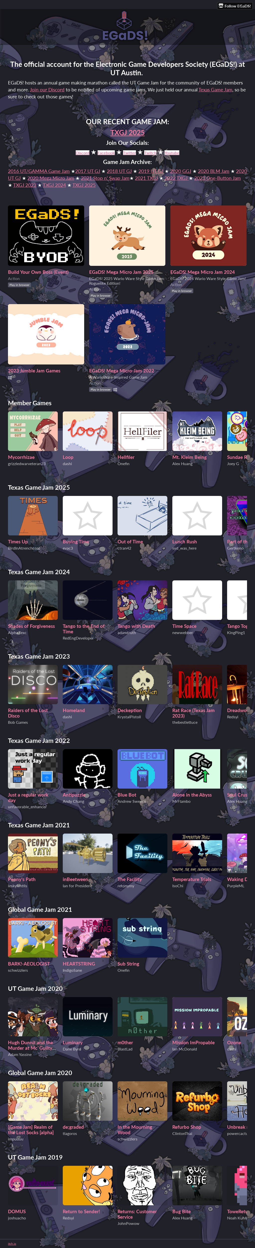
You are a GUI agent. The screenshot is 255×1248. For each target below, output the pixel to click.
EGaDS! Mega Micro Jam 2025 (121, 272)
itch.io (12, 1244)
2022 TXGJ (176, 178)
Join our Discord (47, 89)
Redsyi (232, 716)
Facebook (106, 152)
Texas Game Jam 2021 (39, 825)
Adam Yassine (20, 1054)
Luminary (73, 1042)
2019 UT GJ (150, 171)
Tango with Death (136, 626)
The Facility (130, 879)
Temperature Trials (191, 879)
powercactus (238, 1133)
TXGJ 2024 (54, 185)
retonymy (126, 885)
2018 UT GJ (119, 171)
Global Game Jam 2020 (40, 1072)
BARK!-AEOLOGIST (29, 963)
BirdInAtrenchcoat (24, 548)
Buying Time (76, 541)
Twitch (150, 152)
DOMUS (17, 1211)
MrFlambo (181, 801)
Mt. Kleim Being (189, 457)
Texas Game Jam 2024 (39, 571)
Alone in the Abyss (192, 795)
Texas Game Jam (215, 89)
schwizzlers (18, 970)
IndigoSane (72, 970)
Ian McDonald (184, 1049)
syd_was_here (184, 548)
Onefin (123, 463)
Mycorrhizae (21, 457)
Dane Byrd (72, 1049)
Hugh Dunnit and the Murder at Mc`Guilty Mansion (30, 1048)
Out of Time (130, 541)
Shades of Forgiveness (31, 626)
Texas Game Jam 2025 (39, 487)
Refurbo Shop (186, 1127)
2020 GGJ (180, 171)
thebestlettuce (184, 722)
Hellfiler (126, 457)
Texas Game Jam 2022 (39, 740)
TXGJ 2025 (127, 132)
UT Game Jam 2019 (35, 1157)
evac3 (68, 548)
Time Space (184, 626)
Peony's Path (22, 879)
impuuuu (15, 1138)
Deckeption (130, 710)
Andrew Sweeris (132, 801)
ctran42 (124, 548)
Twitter (129, 152)
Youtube (172, 152)
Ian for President (77, 885)
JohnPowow (128, 1223)
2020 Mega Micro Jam (50, 178)
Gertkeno (235, 548)
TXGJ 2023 (24, 185)
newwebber (182, 632)
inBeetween (75, 879)
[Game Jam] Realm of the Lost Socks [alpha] (31, 1129)
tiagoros (70, 1133)
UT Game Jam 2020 (35, 988)
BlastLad (125, 1049)
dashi (67, 463)
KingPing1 (236, 632)
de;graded (73, 1127)
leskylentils (17, 885)
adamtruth (127, 632)
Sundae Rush (241, 457)
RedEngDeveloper (78, 638)
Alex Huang (182, 463)
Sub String (128, 963)
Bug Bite (181, 1211)
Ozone (234, 1042)
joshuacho (17, 1217)
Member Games (30, 402)
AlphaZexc (17, 632)
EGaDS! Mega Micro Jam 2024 (202, 272)
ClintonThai (182, 1133)
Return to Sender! (81, 1211)
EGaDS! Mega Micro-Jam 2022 (121, 370)
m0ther (125, 1042)
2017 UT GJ (87, 171)
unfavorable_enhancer (27, 806)
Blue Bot (127, 795)
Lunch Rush (184, 541)
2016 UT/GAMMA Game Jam (39, 171)
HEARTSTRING (79, 963)
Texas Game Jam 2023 (39, 656)
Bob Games (18, 722)
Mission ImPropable (193, 1042)
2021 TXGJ (146, 178)
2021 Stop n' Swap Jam (105, 178)
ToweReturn (240, 1211)
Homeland (74, 710)
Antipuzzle (74, 795)
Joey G (233, 463)
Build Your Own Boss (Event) (38, 272)
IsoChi (177, 885)
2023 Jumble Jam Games (34, 370)
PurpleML (235, 885)
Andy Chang (73, 801)
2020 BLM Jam (213, 171)
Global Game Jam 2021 (40, 909)
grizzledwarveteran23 (27, 463)
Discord (82, 152)
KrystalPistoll (129, 716)
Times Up (18, 541)
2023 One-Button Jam (217, 178)
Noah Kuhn (237, 1217)
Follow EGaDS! (235, 5)
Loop (68, 457)
